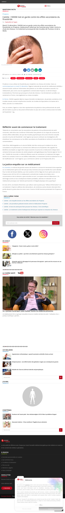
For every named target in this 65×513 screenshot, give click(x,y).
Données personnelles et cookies (12, 457)
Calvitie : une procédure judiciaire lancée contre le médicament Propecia (25, 203)
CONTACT (4, 1)
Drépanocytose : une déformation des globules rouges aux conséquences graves (35, 362)
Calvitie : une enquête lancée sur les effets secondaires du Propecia (24, 200)
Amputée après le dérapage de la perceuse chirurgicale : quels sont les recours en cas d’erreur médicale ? (36, 262)
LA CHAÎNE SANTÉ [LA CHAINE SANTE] (9, 273)
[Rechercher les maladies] (60, 377)
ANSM (35, 78)
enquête (42, 78)
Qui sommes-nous (7, 460)
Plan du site (5, 465)
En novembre (7, 167)
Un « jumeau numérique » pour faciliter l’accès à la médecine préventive (28, 311)
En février (5, 99)
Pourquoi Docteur (6, 496)
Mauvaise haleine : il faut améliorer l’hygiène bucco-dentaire (29, 422)
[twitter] (29, 234)
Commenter (37, 74)
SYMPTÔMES (7, 410)
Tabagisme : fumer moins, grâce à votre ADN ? (25, 246)
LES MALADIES (8, 350)
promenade (29, 78)
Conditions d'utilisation (9, 462)
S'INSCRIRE (7, 488)
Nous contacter (7, 470)
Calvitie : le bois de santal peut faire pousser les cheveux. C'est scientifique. (26, 206)
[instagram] (45, 234)
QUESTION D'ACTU (9, 9)
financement (20, 78)
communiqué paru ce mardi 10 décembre (15, 86)
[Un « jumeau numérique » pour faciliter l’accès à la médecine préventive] (32, 293)
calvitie (13, 78)
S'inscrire (55, 223)
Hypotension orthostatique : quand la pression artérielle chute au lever (32, 354)
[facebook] (14, 234)
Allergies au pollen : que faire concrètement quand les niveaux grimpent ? (33, 254)
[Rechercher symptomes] (60, 430)
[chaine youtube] (20, 273)
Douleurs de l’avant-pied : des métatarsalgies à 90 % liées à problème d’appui (34, 414)
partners (27, 485)
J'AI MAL (5, 382)
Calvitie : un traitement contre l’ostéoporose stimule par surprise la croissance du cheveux (31, 209)
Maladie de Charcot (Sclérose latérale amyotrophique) (27, 369)
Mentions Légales (7, 468)
